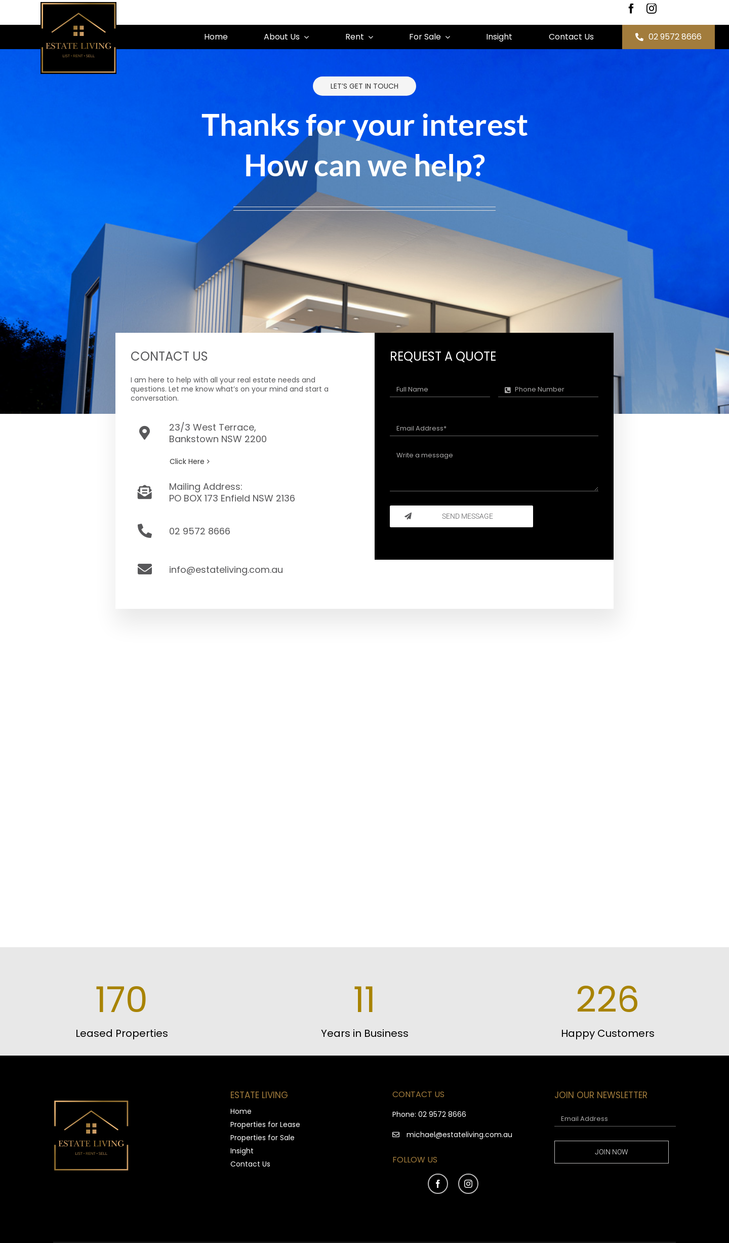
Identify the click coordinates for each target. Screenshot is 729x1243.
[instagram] (651, 9)
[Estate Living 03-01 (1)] (78, 6)
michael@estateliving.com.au (459, 1135)
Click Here (187, 461)
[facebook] (631, 9)
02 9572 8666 (442, 1114)
